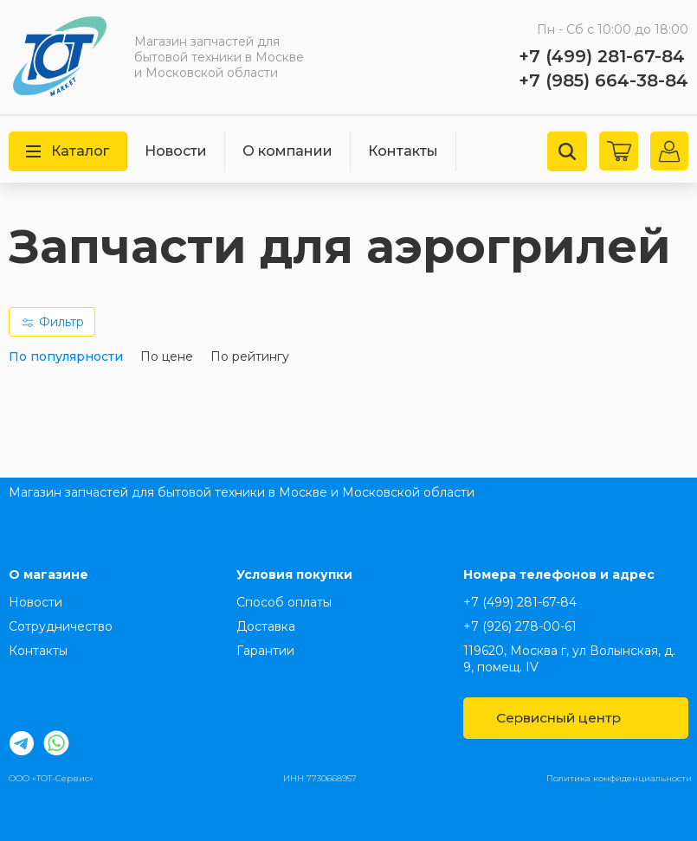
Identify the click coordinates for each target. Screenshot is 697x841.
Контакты (403, 151)
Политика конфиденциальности (619, 778)
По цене (166, 356)
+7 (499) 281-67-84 (602, 56)
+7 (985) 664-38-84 (603, 80)
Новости (176, 151)
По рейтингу (249, 356)
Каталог (67, 151)
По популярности (66, 356)
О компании (287, 151)
